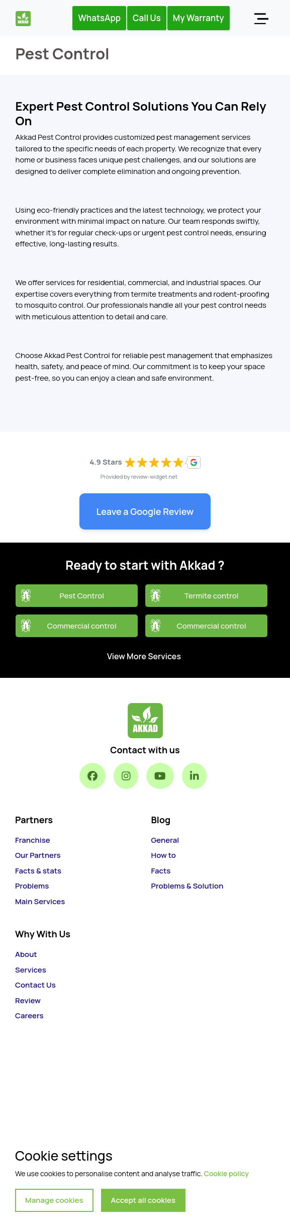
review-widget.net (154, 476)
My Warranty (198, 18)
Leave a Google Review (145, 511)
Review (28, 1000)
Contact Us (35, 985)
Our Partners (38, 855)
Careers (29, 1015)
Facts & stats (38, 870)
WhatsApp (99, 18)
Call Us (147, 18)
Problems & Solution (187, 886)
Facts (161, 870)
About (26, 954)
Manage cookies (54, 1200)
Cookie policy (226, 1173)
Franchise (32, 840)
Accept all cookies (143, 1200)
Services (30, 970)
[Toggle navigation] (260, 18)
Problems (32, 886)
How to (163, 855)
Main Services (40, 901)
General (165, 840)
